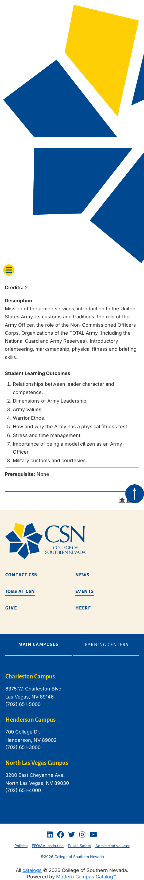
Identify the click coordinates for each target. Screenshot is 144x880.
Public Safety (79, 845)
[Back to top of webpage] (134, 493)
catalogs (32, 870)
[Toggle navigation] (8, 270)
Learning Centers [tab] (106, 644)
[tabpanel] (72, 737)
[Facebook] (60, 834)
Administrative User (112, 845)
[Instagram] (82, 834)
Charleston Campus (30, 676)
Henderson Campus (30, 720)
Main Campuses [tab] (38, 644)
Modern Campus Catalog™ (86, 876)
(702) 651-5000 (23, 704)
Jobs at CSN (20, 591)
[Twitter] (71, 834)
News (82, 575)
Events (84, 591)
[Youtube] (93, 834)
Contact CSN (21, 575)
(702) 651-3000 (23, 747)
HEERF (83, 608)
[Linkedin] (50, 834)
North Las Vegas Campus (36, 763)
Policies (21, 845)
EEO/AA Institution (48, 845)
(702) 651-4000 (23, 790)
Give (11, 608)
